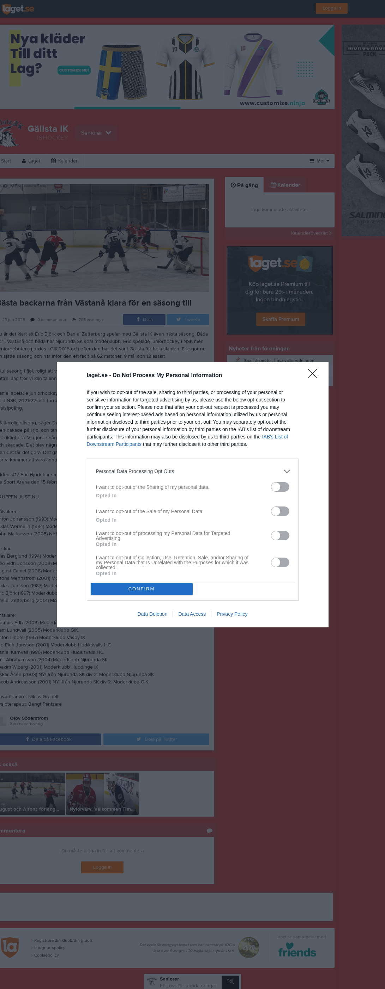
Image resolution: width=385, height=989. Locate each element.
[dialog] (193, 494)
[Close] (314, 375)
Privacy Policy (232, 614)
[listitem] (192, 471)
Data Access (192, 614)
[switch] (280, 487)
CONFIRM (141, 588)
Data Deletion (153, 614)
